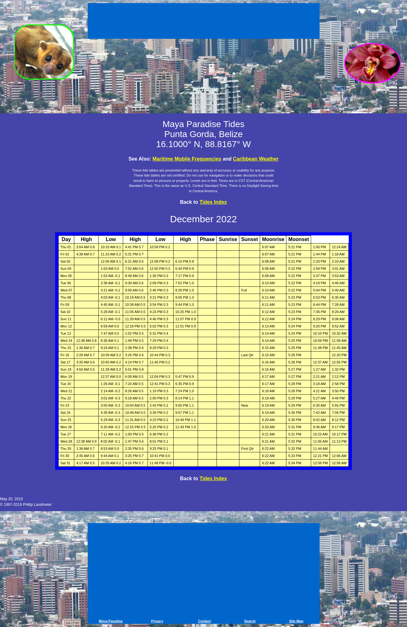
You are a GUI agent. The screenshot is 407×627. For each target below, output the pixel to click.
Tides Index (213, 202)
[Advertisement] (204, 22)
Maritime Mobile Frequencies (187, 159)
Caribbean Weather (256, 159)
